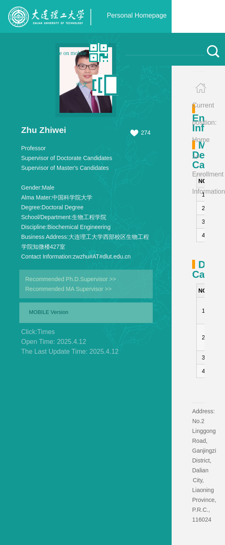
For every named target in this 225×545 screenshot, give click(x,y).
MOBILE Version (49, 312)
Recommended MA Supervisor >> (68, 289)
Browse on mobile (65, 53)
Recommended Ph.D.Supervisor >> (70, 279)
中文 (82, 85)
